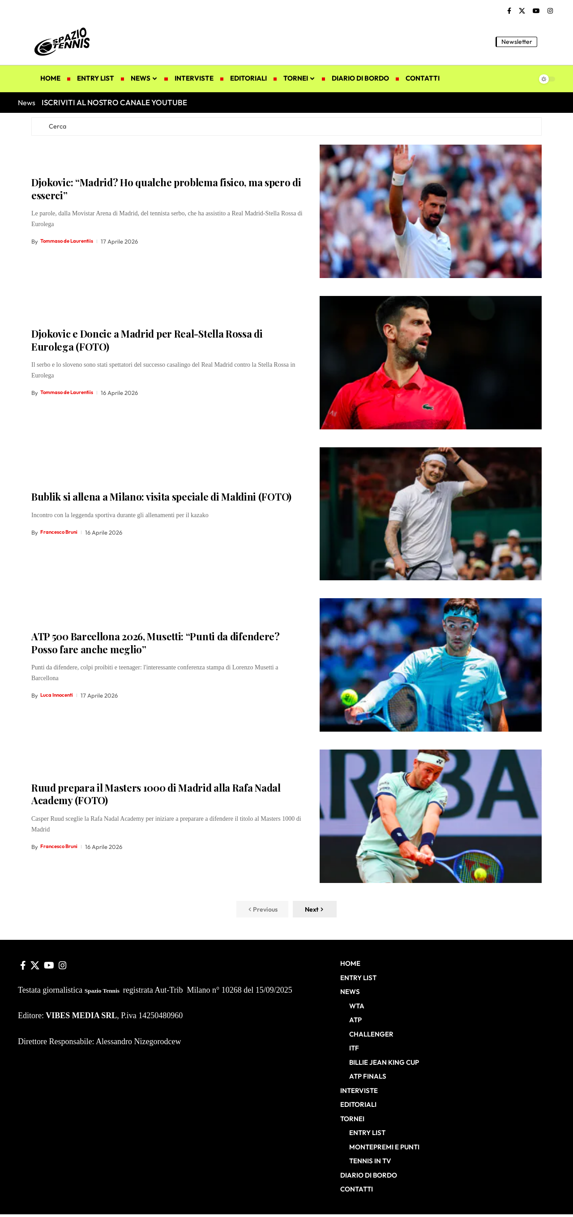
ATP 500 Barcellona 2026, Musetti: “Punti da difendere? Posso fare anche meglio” (155, 645)
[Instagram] (550, 11)
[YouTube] (536, 11)
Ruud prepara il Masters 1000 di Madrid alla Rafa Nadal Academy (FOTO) (156, 796)
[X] (522, 11)
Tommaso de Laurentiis (70, 243)
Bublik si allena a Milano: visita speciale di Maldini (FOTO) (161, 499)
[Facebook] (509, 11)
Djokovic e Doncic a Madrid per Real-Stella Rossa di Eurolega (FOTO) (147, 342)
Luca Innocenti (59, 697)
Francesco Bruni (61, 534)
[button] (548, 41)
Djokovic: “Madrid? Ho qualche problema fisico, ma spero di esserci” (166, 191)
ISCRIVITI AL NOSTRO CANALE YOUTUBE (114, 102)
